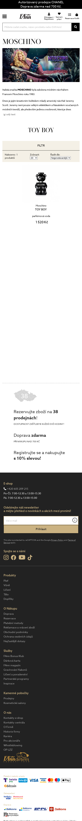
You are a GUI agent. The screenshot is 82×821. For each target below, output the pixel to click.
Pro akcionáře (12, 741)
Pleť (6, 581)
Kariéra (8, 736)
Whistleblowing (13, 745)
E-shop (8, 483)
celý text (10, 114)
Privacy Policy (57, 540)
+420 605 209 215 (17, 489)
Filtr (41, 145)
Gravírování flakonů (15, 670)
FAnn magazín (12, 665)
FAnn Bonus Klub (14, 656)
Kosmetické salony (15, 703)
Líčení (7, 590)
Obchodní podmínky (16, 632)
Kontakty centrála (14, 722)
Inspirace (9, 683)
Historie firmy (12, 732)
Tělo (6, 594)
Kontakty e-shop (13, 718)
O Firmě (8, 727)
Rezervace (10, 618)
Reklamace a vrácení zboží (19, 627)
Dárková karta (12, 661)
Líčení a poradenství (16, 674)
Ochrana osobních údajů (18, 636)
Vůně (7, 585)
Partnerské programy (16, 679)
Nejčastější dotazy (14, 641)
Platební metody (13, 623)
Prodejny (9, 698)
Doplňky (8, 599)
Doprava (9, 614)
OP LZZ (8, 750)
